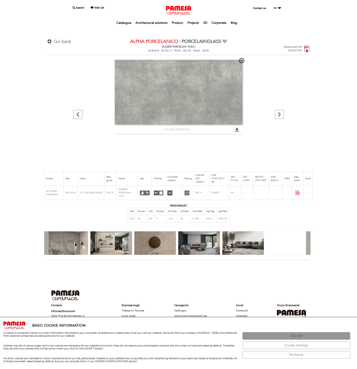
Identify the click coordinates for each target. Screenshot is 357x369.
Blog (234, 23)
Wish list (97, 8)
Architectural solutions (151, 23)
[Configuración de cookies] (296, 345)
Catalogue (123, 23)
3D (205, 23)
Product (177, 23)
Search (78, 8)
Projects (193, 23)
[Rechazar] (296, 355)
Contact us (259, 8)
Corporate (219, 23)
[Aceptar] (296, 336)
